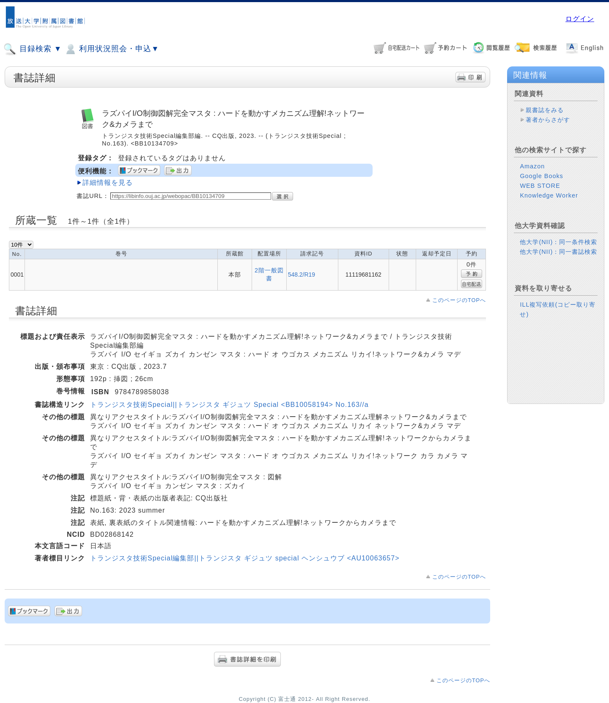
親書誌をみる (545, 110)
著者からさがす (548, 119)
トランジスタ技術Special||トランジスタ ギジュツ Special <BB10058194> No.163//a (229, 404)
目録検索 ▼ (32, 49)
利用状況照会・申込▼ (111, 49)
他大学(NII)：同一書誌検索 (558, 251)
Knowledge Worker (549, 195)
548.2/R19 (301, 274)
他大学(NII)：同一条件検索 (558, 242)
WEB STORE (540, 185)
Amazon (532, 166)
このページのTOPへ (459, 300)
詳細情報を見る (107, 182)
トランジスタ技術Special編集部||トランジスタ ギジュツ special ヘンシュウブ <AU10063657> (244, 558)
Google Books (541, 176)
